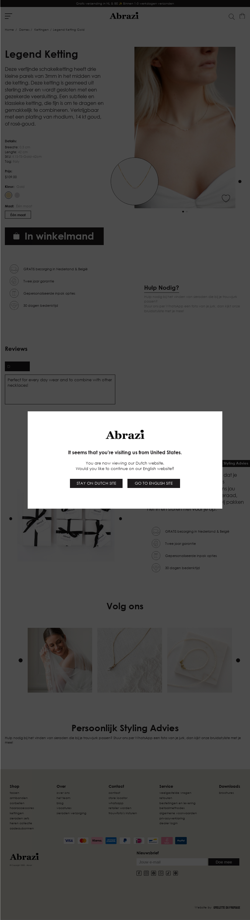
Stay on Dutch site (96, 483)
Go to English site (154, 483)
